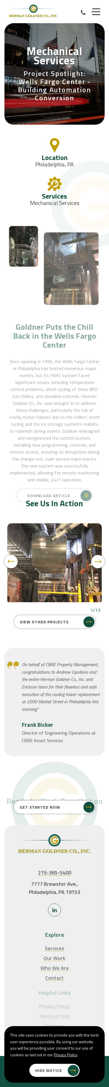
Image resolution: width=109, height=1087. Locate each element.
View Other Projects (44, 622)
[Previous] (11, 561)
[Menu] (96, 12)
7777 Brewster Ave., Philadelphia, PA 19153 (54, 888)
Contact (54, 978)
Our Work (54, 958)
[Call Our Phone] (83, 13)
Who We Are (54, 968)
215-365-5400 (54, 873)
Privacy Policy (65, 1055)
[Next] (98, 561)
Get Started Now (40, 807)
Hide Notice (48, 1070)
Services (54, 948)
